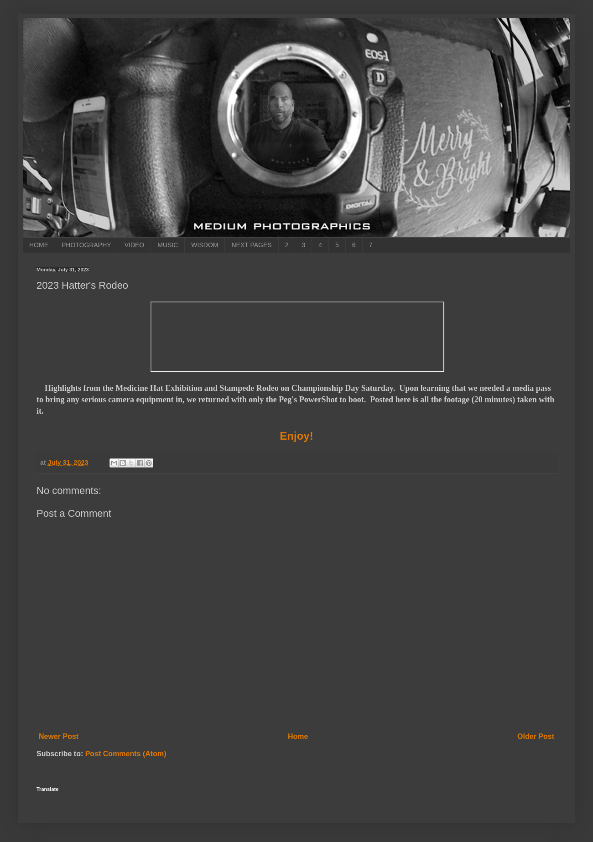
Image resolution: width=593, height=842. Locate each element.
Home (298, 736)
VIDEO (135, 245)
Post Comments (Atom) (125, 754)
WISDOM (204, 245)
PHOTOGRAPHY (86, 245)
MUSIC (167, 245)
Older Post (535, 736)
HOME (38, 245)
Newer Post (58, 736)
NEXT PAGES (251, 245)
